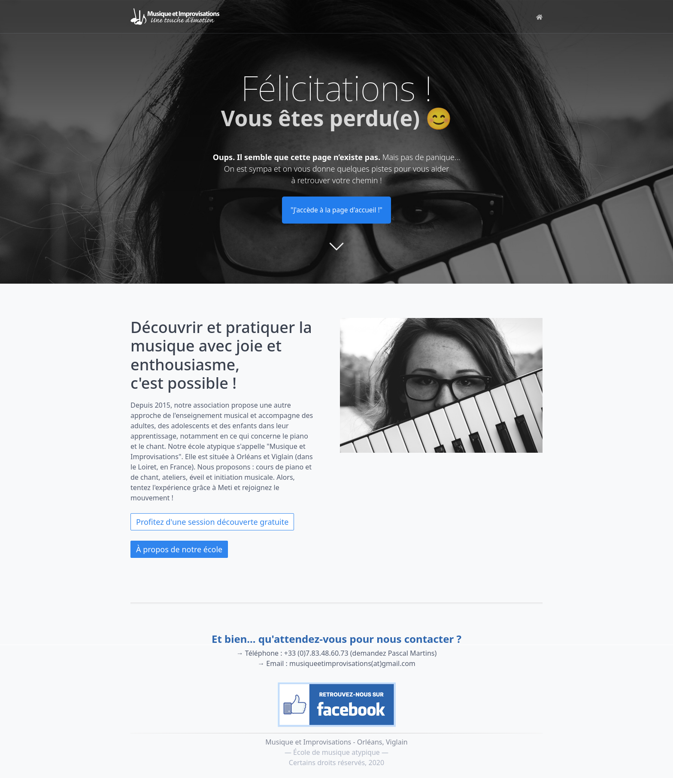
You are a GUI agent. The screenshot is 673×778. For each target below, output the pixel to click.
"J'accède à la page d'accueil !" (336, 210)
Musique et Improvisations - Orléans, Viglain (336, 742)
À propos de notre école (179, 550)
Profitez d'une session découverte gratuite (212, 522)
